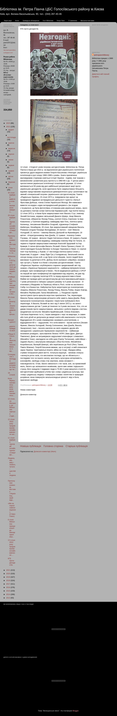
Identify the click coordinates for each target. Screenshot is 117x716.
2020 (8, 574)
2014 (8, 594)
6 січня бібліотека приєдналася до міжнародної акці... (11, 528)
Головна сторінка (53, 446)
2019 (8, 577)
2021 (8, 570)
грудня (11, 130)
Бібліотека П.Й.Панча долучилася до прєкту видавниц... (12, 264)
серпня (11, 154)
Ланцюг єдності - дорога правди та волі (11, 325)
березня (11, 182)
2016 (8, 587)
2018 (8, 580)
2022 (8, 127)
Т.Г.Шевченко (72, 20)
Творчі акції (8, 20)
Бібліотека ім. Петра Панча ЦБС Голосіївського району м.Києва (52, 9)
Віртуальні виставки (87, 20)
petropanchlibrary (101, 55)
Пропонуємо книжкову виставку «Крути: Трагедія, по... (12, 244)
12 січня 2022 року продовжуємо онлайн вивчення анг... (12, 426)
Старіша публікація (77, 446)
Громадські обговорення (31, 20)
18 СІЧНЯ (11, 374)
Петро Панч (61, 20)
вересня (11, 148)
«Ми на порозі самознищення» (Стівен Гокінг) (12, 509)
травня (11, 171)
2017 (8, 584)
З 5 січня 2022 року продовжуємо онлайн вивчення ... (11, 547)
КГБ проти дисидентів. (11, 562)
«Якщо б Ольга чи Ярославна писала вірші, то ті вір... (12, 342)
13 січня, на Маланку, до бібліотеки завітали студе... (12, 407)
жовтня (11, 143)
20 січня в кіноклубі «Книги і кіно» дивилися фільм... (11, 306)
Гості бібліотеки (48, 20)
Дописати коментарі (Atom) (45, 452)
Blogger (76, 711)
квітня (10, 176)
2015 (8, 591)
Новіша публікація (30, 446)
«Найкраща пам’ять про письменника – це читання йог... (12, 285)
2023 (8, 123)
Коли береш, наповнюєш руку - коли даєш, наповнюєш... (11, 387)
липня (10, 160)
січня (10, 188)
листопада (11, 137)
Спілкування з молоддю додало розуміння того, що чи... (12, 362)
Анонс (17, 20)
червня (11, 165)
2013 (8, 598)
